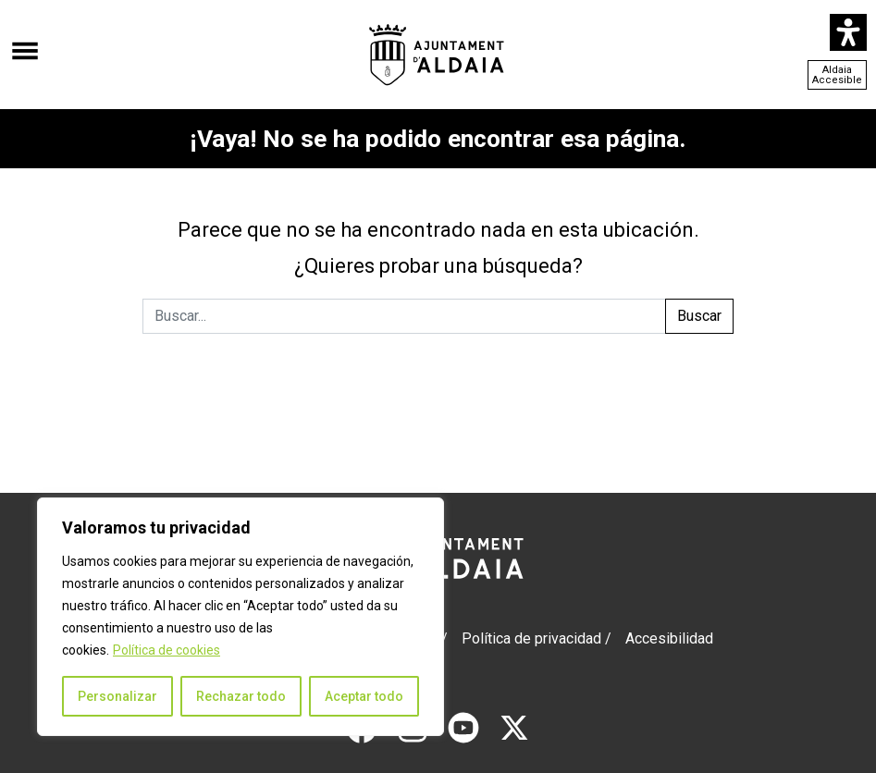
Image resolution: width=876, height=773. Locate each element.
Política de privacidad (531, 638)
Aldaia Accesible (837, 75)
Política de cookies (166, 650)
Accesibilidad (669, 638)
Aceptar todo (364, 696)
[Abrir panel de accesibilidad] (848, 32)
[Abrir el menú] (25, 41)
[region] (240, 616)
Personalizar (117, 696)
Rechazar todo (241, 696)
